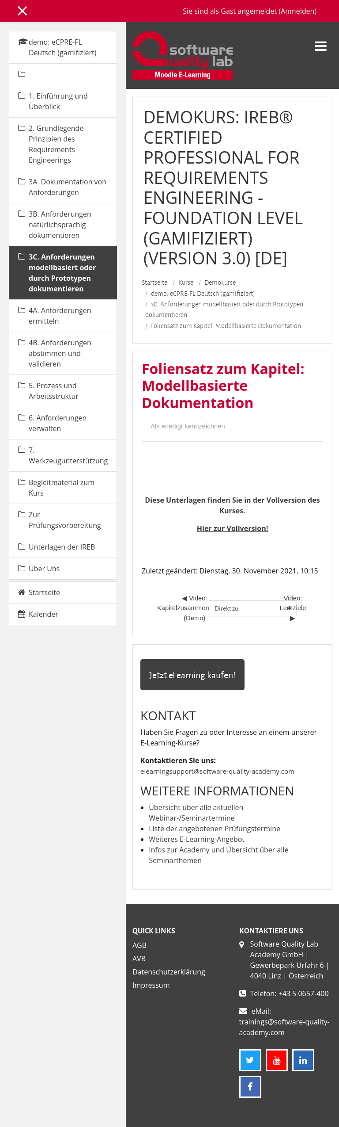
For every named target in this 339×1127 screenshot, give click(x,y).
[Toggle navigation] (320, 41)
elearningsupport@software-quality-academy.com (217, 771)
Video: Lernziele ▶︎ (293, 608)
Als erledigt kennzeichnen (188, 426)
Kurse (185, 282)
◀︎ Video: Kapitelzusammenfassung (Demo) (195, 608)
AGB (139, 945)
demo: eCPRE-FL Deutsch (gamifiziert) (203, 293)
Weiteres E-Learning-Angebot (197, 839)
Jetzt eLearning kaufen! (192, 675)
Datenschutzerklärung (168, 972)
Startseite (154, 282)
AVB (139, 958)
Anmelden (297, 11)
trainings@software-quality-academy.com (284, 1027)
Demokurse (220, 282)
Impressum (151, 985)
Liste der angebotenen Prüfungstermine (214, 828)
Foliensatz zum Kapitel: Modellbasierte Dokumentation (226, 325)
